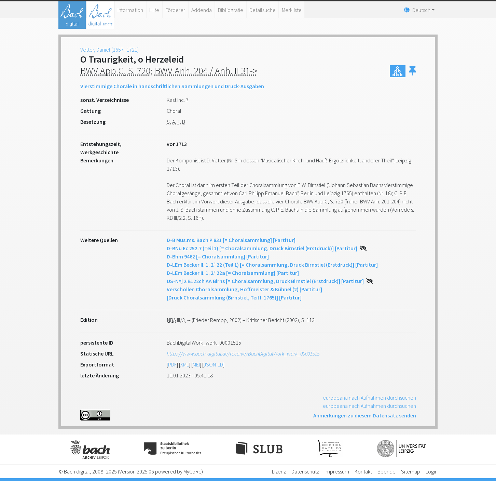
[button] (412, 71)
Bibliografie (230, 9)
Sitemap (410, 471)
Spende (386, 471)
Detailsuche (262, 9)
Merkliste (292, 9)
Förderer (175, 9)
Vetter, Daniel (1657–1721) (109, 49)
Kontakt (363, 471)
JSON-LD (213, 364)
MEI (196, 364)
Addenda (201, 9)
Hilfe (154, 9)
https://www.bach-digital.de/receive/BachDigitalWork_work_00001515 (243, 353)
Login (432, 471)
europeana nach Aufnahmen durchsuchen (369, 397)
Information (130, 9)
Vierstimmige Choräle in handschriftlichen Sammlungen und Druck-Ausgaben (172, 86)
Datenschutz (305, 471)
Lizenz (279, 471)
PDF (172, 364)
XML (184, 364)
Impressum (337, 471)
